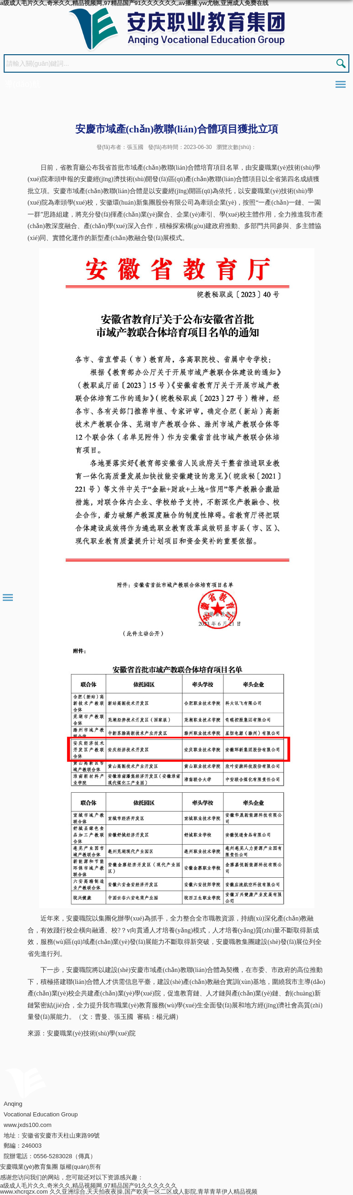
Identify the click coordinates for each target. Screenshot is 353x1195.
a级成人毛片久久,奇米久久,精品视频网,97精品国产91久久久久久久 (88, 1185)
